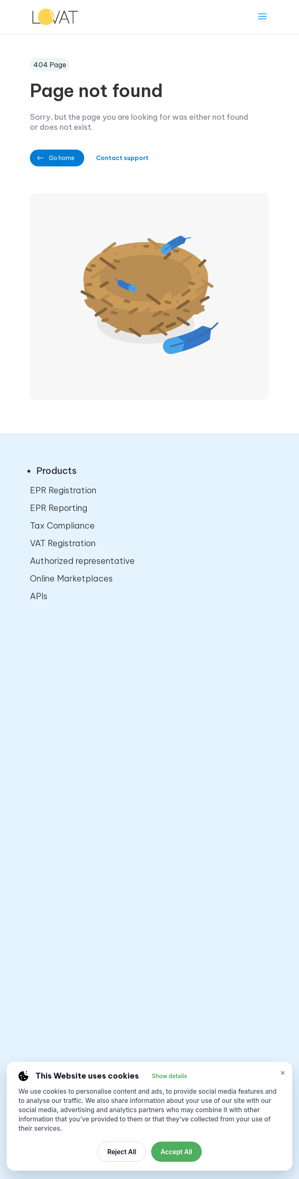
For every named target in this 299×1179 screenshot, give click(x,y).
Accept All (176, 1152)
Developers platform (71, 752)
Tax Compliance (62, 525)
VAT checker (55, 837)
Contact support (124, 158)
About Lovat (55, 664)
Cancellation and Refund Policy (92, 940)
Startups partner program (81, 734)
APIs (39, 596)
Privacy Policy (57, 923)
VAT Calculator (60, 855)
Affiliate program (63, 717)
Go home (62, 158)
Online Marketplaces (71, 578)
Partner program (63, 699)
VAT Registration (63, 543)
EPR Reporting (58, 508)
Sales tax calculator (71, 820)
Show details (169, 1076)
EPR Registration (63, 490)
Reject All (121, 1152)
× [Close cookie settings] (283, 1072)
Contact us (52, 681)
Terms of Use (56, 958)
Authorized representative (82, 560)
